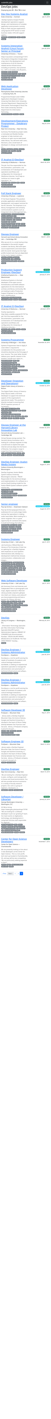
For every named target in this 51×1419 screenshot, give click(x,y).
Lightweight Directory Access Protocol (11, 75)
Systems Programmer (12, 339)
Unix (3, 453)
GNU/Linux (4, 77)
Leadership (11, 527)
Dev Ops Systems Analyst (14, 13)
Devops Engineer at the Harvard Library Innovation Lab (13, 427)
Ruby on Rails (12, 408)
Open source (5, 866)
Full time (46, 14)
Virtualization (5, 297)
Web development (6, 214)
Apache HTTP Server (6, 153)
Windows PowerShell (18, 562)
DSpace (18, 223)
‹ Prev (4, 874)
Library (20, 603)
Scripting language (13, 568)
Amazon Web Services (7, 79)
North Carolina (12, 37)
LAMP (23, 75)
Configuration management (8, 734)
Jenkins (3, 731)
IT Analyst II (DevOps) (12, 159)
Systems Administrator (15, 297)
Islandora (19, 220)
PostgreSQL (9, 149)
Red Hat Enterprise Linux (18, 214)
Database (14, 225)
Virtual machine (5, 564)
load (26, 416)
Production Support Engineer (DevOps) (11, 271)
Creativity (9, 455)
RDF (20, 410)
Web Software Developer (14, 580)
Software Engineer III (12, 741)
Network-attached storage (8, 364)
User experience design (7, 824)
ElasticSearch (5, 528)
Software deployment (7, 299)
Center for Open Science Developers (14, 840)
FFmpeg (13, 151)
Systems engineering (11, 453)
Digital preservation (6, 370)
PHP (20, 74)
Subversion (4, 72)
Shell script (4, 568)
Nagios (17, 364)
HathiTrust (14, 366)
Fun (23, 453)
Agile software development (8, 186)
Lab (12, 259)
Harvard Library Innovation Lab (9, 261)
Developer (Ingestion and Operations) (12, 382)
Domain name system (7, 572)
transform (4, 418)
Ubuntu (13, 564)
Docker (3, 225)
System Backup (20, 564)
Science (3, 864)
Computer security (22, 370)
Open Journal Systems (7, 218)
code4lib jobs (6, 2)
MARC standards (6, 416)
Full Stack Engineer (11, 193)
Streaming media (6, 489)
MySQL (23, 74)
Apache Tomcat (15, 372)
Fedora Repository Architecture (9, 368)
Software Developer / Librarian (12, 798)
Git (9, 77)
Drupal (23, 223)
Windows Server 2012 (7, 562)
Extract (10, 418)
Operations (16, 257)
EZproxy (13, 221)
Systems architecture (7, 360)
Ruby (18, 408)
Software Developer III (13, 710)
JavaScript (21, 149)
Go (17, 828)
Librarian (4, 826)
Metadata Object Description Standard (11, 414)
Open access (17, 218)
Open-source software (7, 603)
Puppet (14, 362)
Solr (18, 360)
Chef (18, 734)
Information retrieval (7, 114)
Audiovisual (15, 530)
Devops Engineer (10, 234)
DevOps (3, 39)
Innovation (17, 259)
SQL (10, 72)
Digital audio (13, 528)
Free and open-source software (12, 830)
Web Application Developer (9, 87)
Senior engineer (9, 504)
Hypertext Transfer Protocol (8, 828)
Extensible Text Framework (8, 223)
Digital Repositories (6, 495)
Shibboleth (14, 72)
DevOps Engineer (10, 769)
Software (4, 257)
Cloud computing (22, 495)
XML (3, 408)
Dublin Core (16, 418)
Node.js (15, 149)
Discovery (16, 114)
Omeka (23, 218)
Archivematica (22, 299)
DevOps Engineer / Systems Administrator (13, 651)
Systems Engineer (10, 539)
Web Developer (5, 525)
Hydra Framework (6, 366)
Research (10, 257)
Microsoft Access (6, 259)
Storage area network (19, 566)
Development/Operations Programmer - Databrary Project (14, 123)
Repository (4, 37)
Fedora (23, 37)
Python (3, 149)
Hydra (18, 37)
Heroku (19, 453)
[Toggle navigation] (47, 2)
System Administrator (7, 566)
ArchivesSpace (21, 225)
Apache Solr (5, 227)
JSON (12, 416)
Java (14, 220)
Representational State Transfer (9, 74)
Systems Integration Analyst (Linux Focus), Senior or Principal (12, 48)
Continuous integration (7, 733)
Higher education (11, 570)
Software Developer (6, 362)
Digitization (4, 790)
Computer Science (6, 372)
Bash (18, 182)
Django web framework (7, 832)
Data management (6, 530)
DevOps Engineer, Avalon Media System (14, 463)
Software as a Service (17, 489)
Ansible (22, 182)
